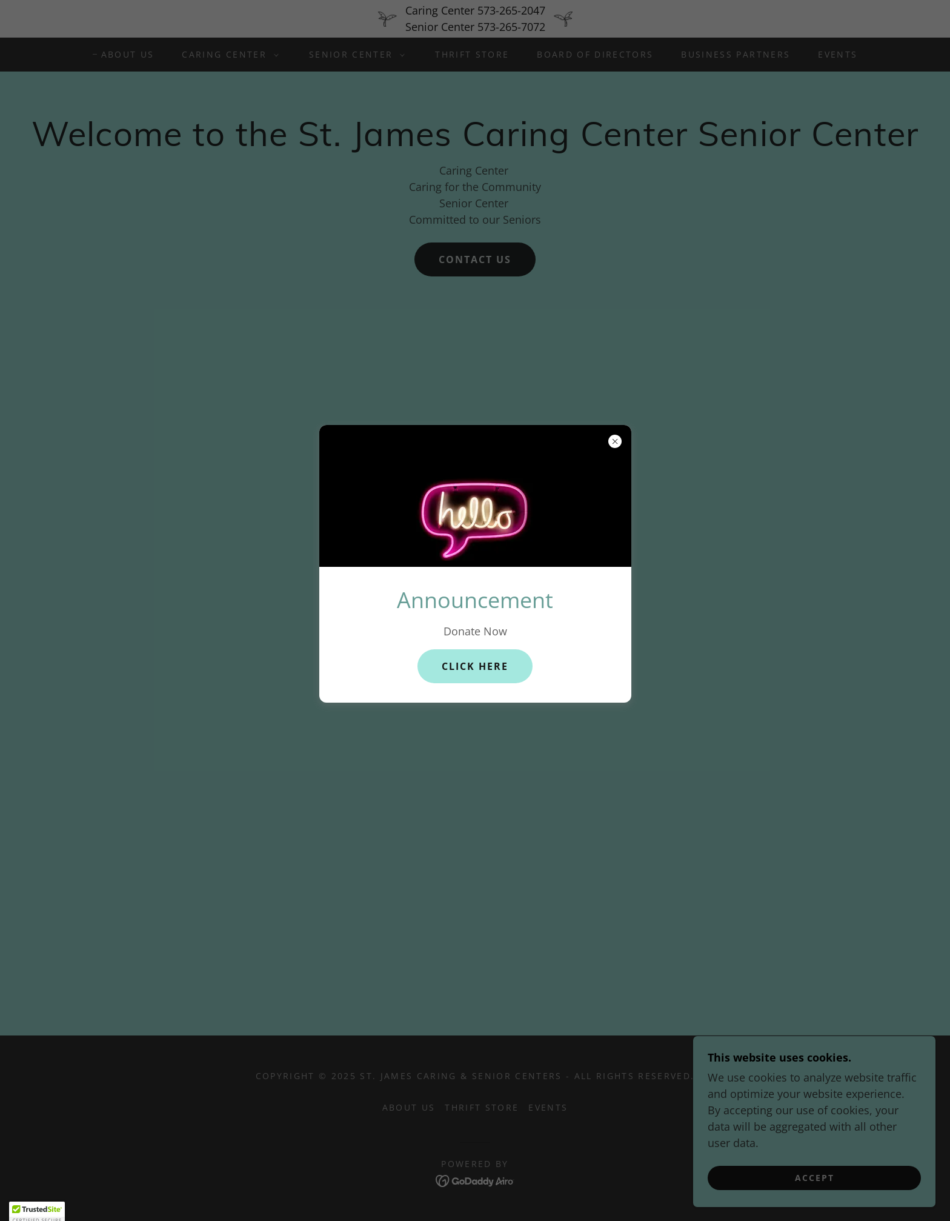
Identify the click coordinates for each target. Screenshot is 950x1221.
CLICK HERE (475, 666)
